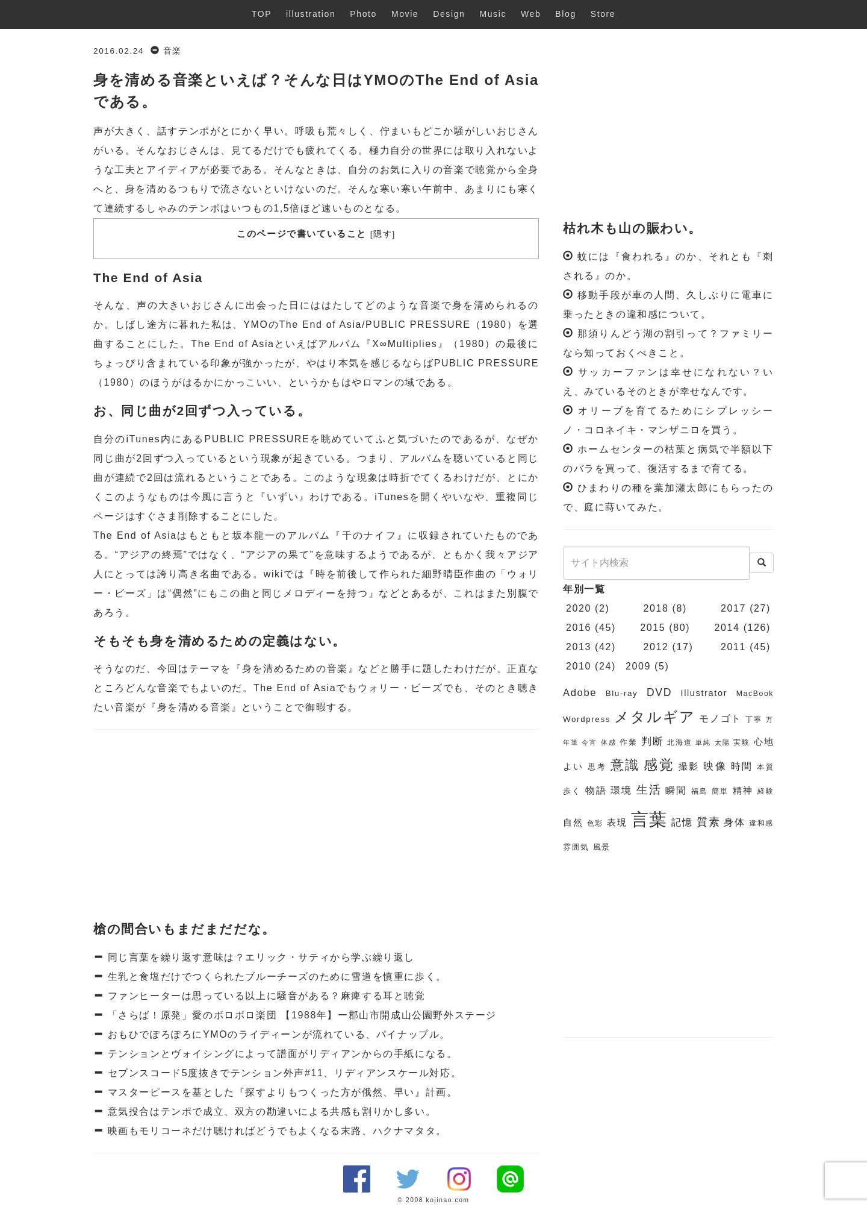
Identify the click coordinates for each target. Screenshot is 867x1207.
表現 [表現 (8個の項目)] (617, 822)
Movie (404, 14)
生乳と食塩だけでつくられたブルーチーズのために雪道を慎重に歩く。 (275, 976)
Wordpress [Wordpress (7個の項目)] (587, 719)
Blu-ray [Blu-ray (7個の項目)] (622, 693)
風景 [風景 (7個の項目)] (602, 846)
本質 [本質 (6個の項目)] (765, 767)
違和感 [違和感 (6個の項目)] (761, 823)
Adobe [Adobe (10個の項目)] (580, 692)
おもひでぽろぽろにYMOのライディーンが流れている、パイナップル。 (277, 1034)
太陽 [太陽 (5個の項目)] (722, 742)
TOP (262, 14)
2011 (733, 647)
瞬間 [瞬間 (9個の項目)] (676, 790)
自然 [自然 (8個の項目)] (573, 822)
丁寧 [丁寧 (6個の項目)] (753, 719)
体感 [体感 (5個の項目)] (608, 742)
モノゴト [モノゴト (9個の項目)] (720, 718)
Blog (565, 14)
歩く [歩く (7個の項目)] (572, 790)
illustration (310, 14)
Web (531, 14)
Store (603, 14)
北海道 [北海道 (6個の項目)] (679, 742)
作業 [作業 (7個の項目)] (628, 742)
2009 (638, 666)
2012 (656, 647)
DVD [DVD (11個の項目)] (659, 692)
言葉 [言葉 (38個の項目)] (649, 819)
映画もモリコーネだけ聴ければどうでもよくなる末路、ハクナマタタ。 (275, 1131)
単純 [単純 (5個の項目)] (702, 742)
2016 (578, 627)
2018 (656, 608)
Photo (363, 14)
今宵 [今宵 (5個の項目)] (589, 742)
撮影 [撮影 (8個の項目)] (689, 766)
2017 (733, 608)
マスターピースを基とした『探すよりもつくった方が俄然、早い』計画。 (281, 1092)
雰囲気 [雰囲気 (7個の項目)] (576, 846)
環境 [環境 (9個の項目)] (621, 790)
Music (492, 14)
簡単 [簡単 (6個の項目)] (720, 791)
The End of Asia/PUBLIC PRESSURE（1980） (398, 324)
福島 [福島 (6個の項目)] (699, 791)
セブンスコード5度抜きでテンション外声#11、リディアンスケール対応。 (283, 1073)
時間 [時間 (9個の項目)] (742, 766)
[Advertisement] (316, 826)
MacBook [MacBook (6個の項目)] (755, 693)
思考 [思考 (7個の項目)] (597, 766)
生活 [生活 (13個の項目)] (649, 789)
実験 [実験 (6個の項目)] (741, 742)
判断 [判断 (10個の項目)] (652, 741)
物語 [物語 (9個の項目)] (596, 790)
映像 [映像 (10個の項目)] (715, 766)
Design (449, 14)
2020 (578, 608)
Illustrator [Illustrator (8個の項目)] (704, 693)
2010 (578, 666)
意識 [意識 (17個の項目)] (625, 765)
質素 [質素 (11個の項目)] (708, 822)
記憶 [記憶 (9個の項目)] (681, 822)
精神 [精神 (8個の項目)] (743, 790)
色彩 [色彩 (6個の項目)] (595, 823)
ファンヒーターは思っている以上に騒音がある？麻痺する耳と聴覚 (265, 996)
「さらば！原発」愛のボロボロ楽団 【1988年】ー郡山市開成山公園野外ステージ (300, 1015)
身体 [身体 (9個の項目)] (734, 822)
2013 (578, 647)
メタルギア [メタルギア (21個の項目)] (654, 717)
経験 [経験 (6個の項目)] (765, 791)
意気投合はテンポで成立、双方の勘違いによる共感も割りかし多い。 (270, 1111)
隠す (382, 234)
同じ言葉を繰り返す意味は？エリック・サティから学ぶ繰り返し (259, 957)
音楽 (172, 50)
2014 (727, 627)
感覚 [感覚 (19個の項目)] (659, 765)
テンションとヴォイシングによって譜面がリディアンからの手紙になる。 (281, 1054)
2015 (652, 627)
